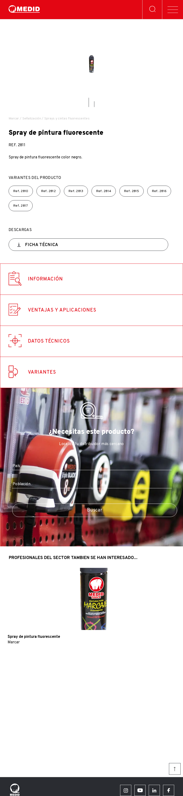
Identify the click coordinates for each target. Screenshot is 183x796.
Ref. (20, 191)
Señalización (31, 119)
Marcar (14, 119)
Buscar (94, 510)
